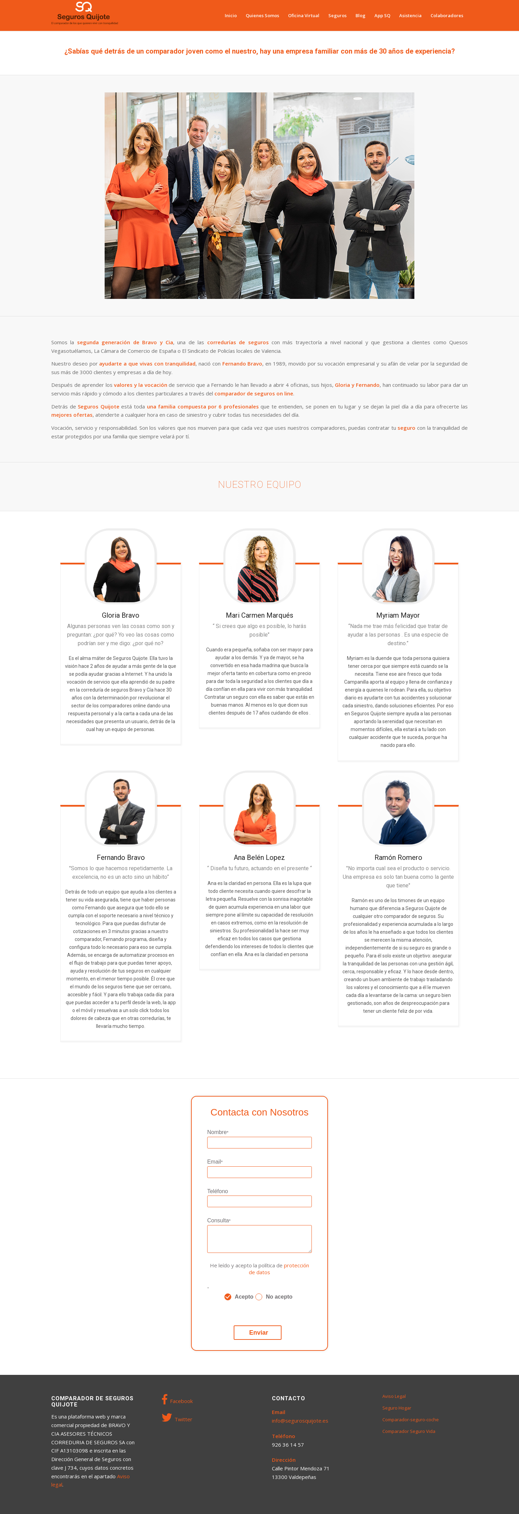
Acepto (244, 1297)
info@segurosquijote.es (300, 1420)
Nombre (218, 1133)
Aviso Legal (394, 1396)
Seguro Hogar (396, 1408)
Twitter (177, 1417)
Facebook (177, 1399)
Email (215, 1162)
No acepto (279, 1297)
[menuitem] (230, 15)
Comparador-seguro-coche (410, 1419)
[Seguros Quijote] (85, 15)
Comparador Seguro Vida (408, 1431)
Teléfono (217, 1191)
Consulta (219, 1221)
